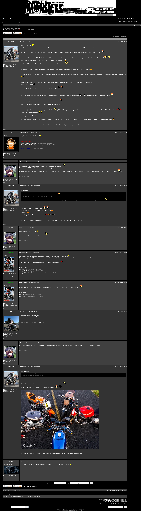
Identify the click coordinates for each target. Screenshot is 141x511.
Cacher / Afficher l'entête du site (117, 18)
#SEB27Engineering (12, 28)
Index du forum (6, 25)
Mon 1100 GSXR (24, 177)
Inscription (13, 18)
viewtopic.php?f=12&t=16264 (45, 143)
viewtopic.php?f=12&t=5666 (33, 269)
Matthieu (15, 29)
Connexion (6, 18)
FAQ (128, 18)
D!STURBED (31, 29)
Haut (4, 129)
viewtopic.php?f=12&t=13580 (47, 145)
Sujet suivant (124, 36)
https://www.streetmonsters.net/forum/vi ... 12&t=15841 (43, 273)
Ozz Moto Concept (38, 148)
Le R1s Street (24, 470)
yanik (18, 29)
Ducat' (10, 29)
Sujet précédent (116, 36)
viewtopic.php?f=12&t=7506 (35, 271)
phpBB (64, 509)
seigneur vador (23, 29)
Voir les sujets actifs (24, 22)
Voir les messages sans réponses (10, 22)
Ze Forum (13, 25)
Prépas (18, 25)
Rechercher (134, 18)
